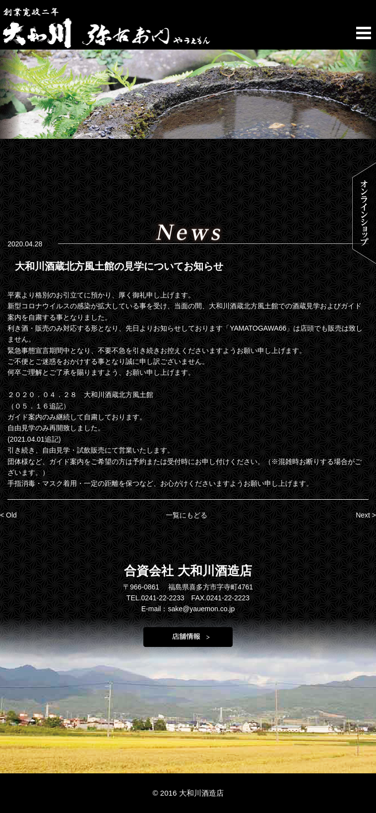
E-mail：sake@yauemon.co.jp (188, 609)
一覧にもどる (186, 515)
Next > (366, 515)
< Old (8, 515)
